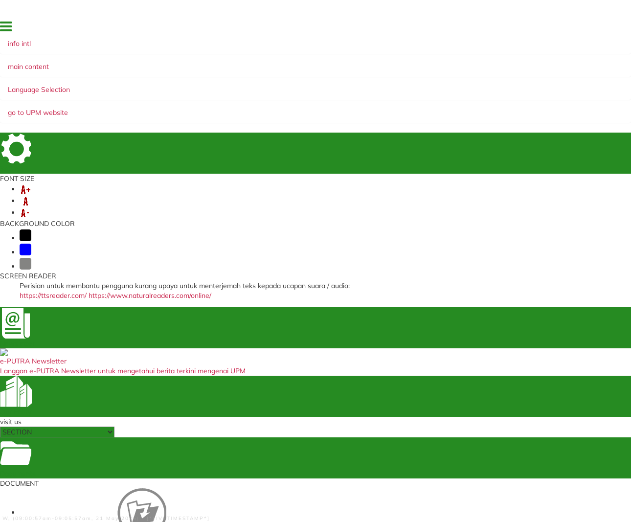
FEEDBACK (367, 29)
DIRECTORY (404, 29)
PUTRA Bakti (396, 94)
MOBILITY (176, 84)
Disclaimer (177, 492)
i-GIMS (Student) (186, 324)
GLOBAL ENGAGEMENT (243, 84)
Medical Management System (204, 334)
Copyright (124, 492)
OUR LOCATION (481, 29)
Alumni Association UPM (407, 375)
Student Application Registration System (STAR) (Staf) (313, 333)
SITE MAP (440, 29)
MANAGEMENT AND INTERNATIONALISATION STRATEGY (160, 94)
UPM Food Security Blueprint (412, 314)
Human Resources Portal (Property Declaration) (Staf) (202, 423)
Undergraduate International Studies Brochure (411, 336)
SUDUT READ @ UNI (461, 94)
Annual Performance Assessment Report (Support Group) (210, 388)
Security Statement (244, 492)
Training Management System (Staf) (204, 439)
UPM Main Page (395, 324)
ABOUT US (80, 84)
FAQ (515, 29)
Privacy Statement (79, 492)
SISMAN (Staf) (183, 410)
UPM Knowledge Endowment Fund (413, 388)
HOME (337, 29)
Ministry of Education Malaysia (310, 356)
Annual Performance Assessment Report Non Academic (210, 372)
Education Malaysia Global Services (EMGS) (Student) (304, 317)
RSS (150, 492)
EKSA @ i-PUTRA (551, 29)
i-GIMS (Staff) (182, 314)
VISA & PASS (128, 84)
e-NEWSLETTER (295, 94)
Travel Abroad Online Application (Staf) (208, 356)
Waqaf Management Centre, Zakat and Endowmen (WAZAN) (416, 362)
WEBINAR (349, 94)
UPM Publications (397, 349)
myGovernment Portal (299, 346)
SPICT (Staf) (180, 401)
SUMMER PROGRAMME (334, 84)
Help (205, 492)
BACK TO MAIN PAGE (315, 264)
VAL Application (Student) (199, 343)
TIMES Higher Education (301, 365)
